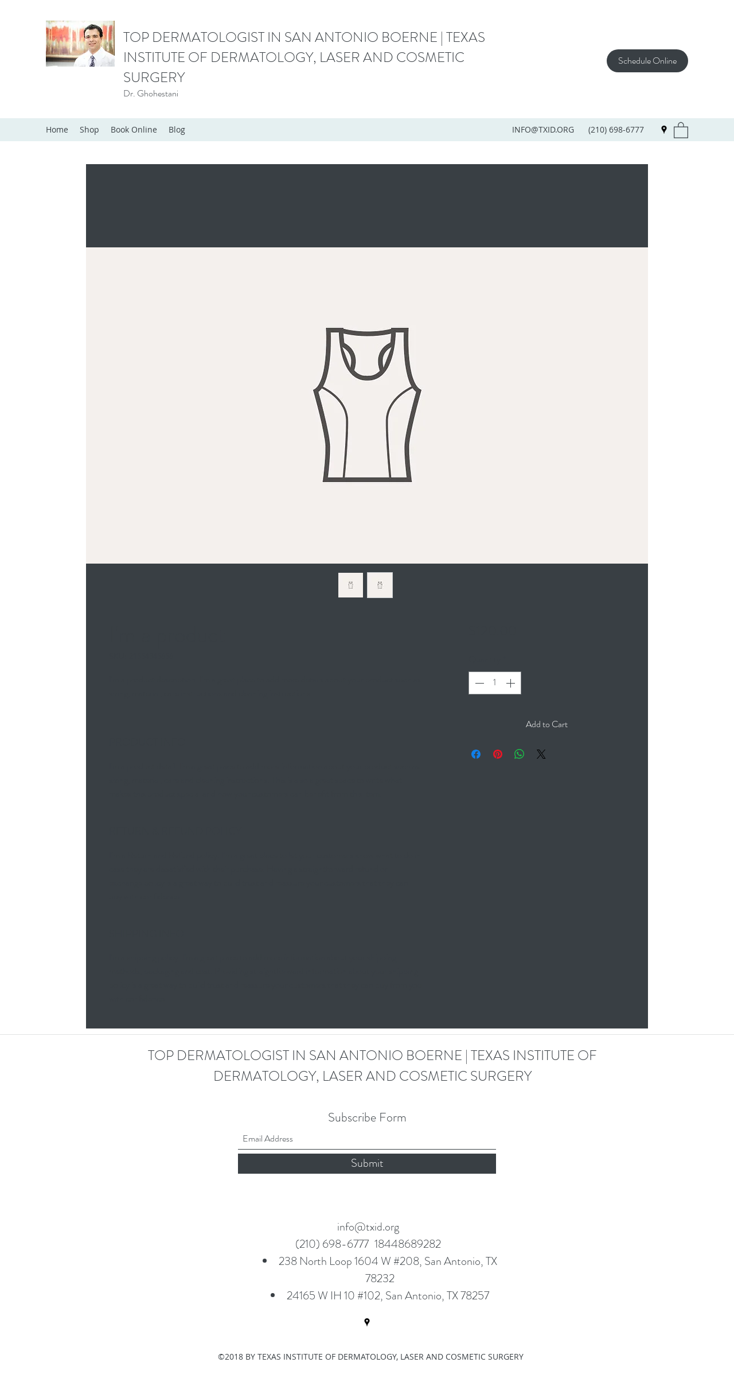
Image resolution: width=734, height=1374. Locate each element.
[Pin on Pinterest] (498, 754)
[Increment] (511, 683)
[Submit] (367, 1164)
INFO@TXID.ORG (543, 129)
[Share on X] (541, 754)
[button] (681, 129)
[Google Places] (664, 129)
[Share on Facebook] (476, 754)
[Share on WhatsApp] (519, 754)
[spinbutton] (494, 683)
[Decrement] (478, 683)
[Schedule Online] (647, 60)
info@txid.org (368, 1226)
